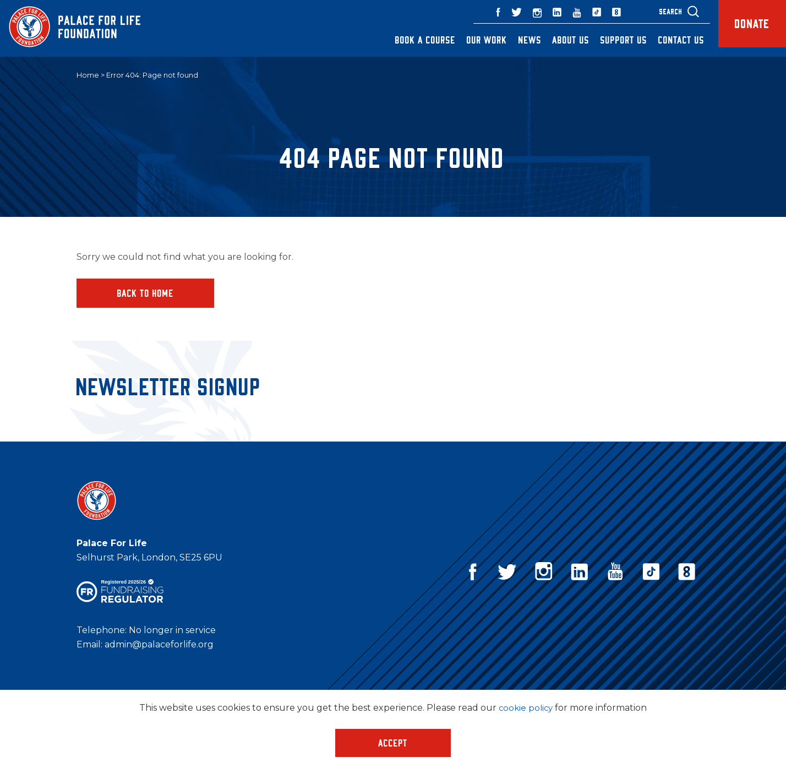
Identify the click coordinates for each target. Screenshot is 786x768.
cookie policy (526, 707)
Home (88, 75)
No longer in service (172, 631)
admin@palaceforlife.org (159, 645)
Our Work (470, 39)
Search (654, 11)
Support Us (607, 39)
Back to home (145, 293)
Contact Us (665, 39)
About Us (554, 39)
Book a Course (409, 39)
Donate (744, 28)
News (513, 39)
